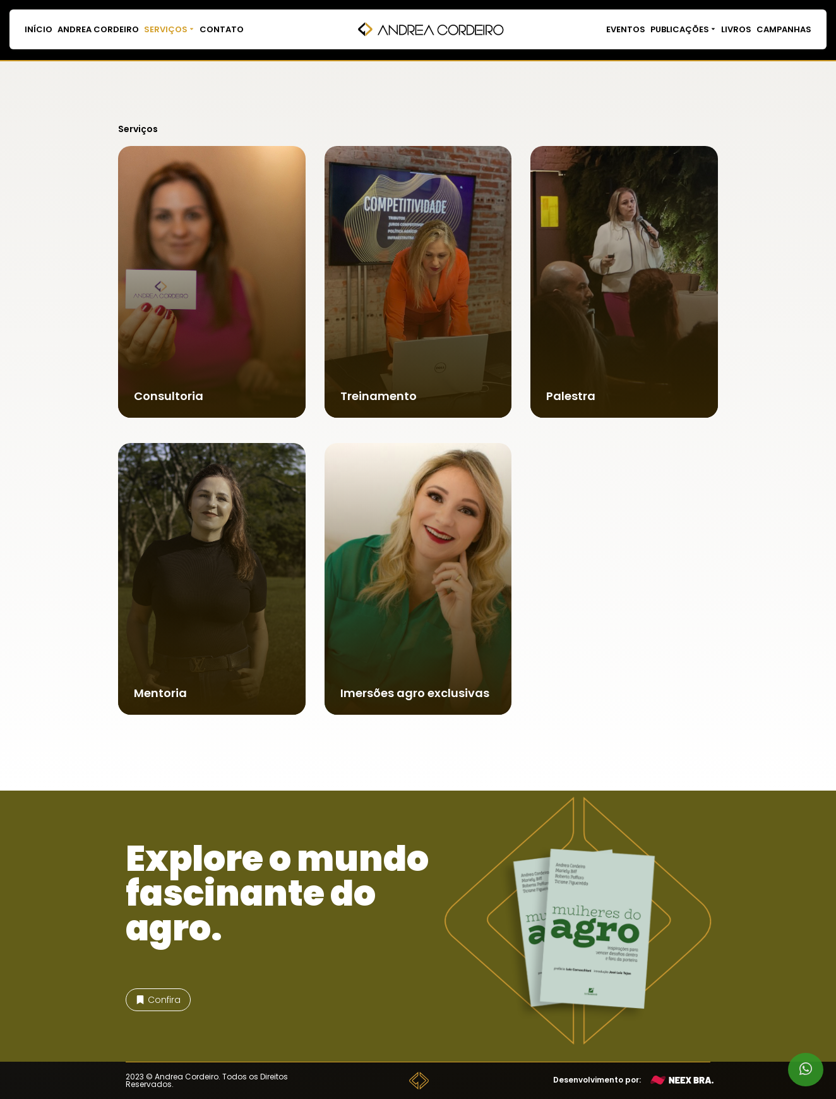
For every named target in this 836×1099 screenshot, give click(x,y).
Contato (222, 29)
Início (38, 29)
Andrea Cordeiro (98, 29)
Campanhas (783, 29)
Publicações (683, 29)
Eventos (625, 29)
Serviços (169, 29)
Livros (736, 29)
